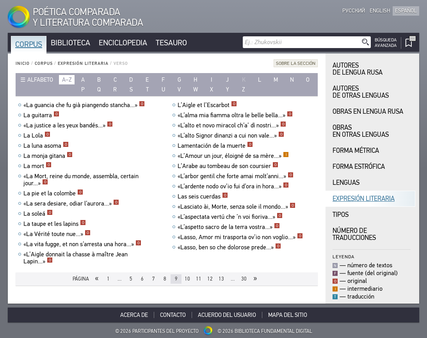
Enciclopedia (123, 42)
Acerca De (134, 314)
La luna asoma (46, 145)
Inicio (23, 63)
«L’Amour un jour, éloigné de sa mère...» (233, 155)
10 (187, 279)
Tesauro (171, 42)
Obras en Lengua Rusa (368, 111)
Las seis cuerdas (203, 196)
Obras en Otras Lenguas (361, 131)
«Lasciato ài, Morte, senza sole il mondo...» (236, 206)
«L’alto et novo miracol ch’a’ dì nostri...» (232, 125)
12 (210, 279)
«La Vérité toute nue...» (57, 234)
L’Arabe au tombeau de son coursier (228, 166)
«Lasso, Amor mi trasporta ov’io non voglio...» (240, 237)
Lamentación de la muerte (215, 145)
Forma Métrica (356, 151)
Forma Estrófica (359, 167)
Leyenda (343, 256)
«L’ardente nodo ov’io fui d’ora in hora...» (233, 186)
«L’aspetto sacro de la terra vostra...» (229, 227)
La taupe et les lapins (54, 223)
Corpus (28, 44)
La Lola (36, 135)
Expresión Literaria (83, 63)
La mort (37, 166)
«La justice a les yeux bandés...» (68, 125)
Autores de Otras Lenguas (361, 92)
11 (198, 279)
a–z (67, 79)
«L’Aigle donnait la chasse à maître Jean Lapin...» (75, 258)
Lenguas (346, 183)
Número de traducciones (354, 234)
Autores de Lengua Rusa (358, 69)
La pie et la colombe (53, 193)
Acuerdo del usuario (227, 314)
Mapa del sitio (287, 314)
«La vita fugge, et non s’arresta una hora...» (82, 244)
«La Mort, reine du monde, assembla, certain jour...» (81, 180)
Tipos (341, 215)
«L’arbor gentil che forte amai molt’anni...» (236, 176)
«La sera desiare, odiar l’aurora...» (71, 203)
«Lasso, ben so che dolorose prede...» (229, 247)
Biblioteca (70, 42)
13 (221, 279)
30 (244, 279)
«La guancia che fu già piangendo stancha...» (84, 105)
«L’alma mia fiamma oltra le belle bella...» (235, 115)
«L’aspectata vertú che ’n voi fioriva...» (230, 216)
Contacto (173, 314)
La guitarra (41, 115)
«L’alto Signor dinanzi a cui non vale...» (231, 135)
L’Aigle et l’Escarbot (207, 105)
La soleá (38, 213)
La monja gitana (48, 155)
